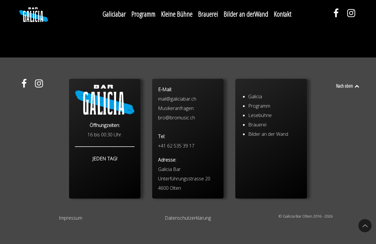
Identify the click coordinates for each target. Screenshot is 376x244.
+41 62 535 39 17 (176, 146)
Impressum (70, 218)
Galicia (255, 96)
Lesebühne (260, 115)
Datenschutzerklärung (188, 218)
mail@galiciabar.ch (177, 99)
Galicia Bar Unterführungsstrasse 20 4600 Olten (184, 178)
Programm (259, 106)
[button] (365, 225)
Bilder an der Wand (268, 134)
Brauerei (257, 124)
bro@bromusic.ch (176, 117)
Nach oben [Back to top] (348, 86)
